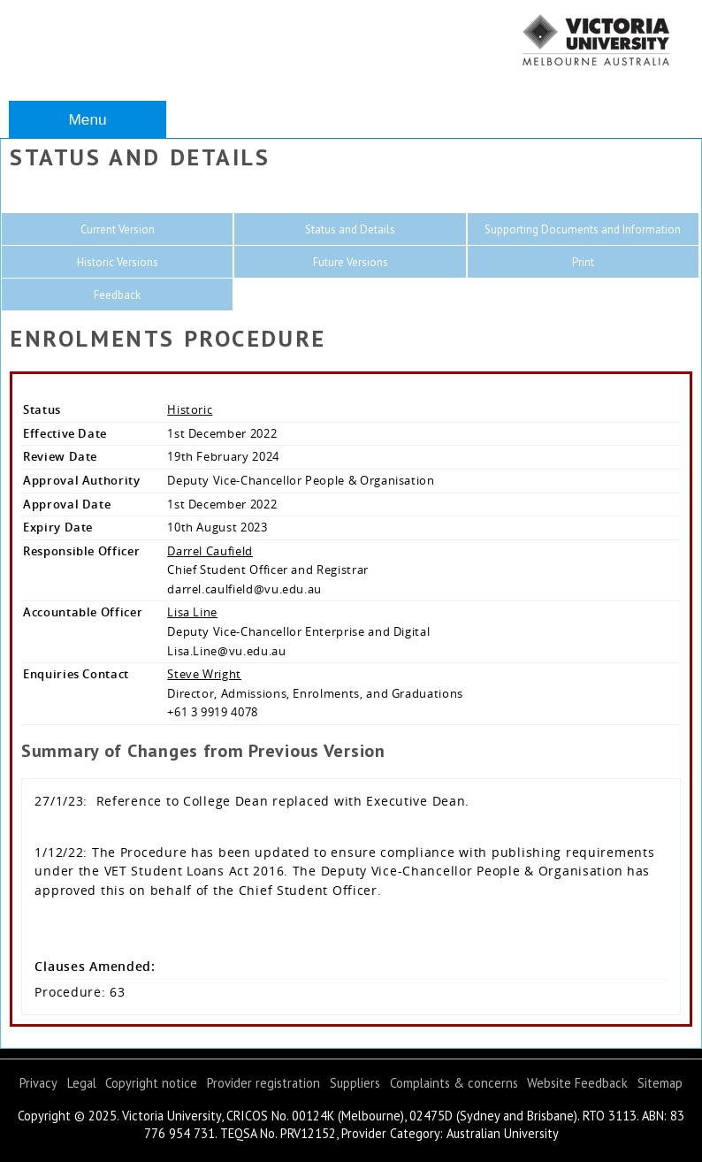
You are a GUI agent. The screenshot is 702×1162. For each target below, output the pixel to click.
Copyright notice (151, 1082)
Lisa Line (192, 612)
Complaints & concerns (454, 1082)
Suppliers (355, 1082)
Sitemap (660, 1082)
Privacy (38, 1082)
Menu (87, 119)
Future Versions (350, 262)
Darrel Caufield (210, 551)
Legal (81, 1082)
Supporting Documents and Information (583, 229)
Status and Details (350, 229)
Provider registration (263, 1082)
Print (583, 262)
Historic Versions (117, 262)
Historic (189, 409)
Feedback (117, 294)
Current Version (117, 229)
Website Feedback (577, 1082)
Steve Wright (204, 674)
